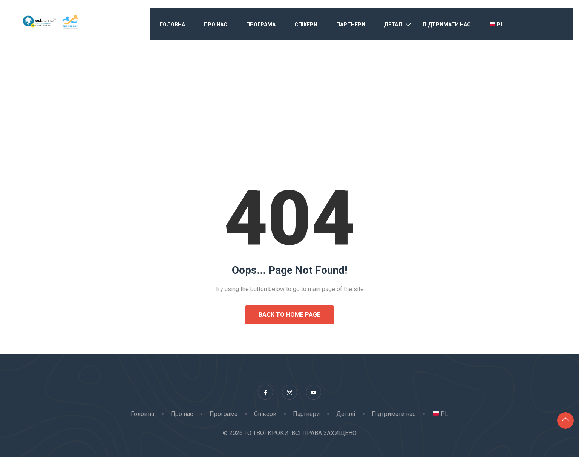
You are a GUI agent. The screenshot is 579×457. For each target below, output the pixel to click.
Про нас (215, 24)
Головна (172, 24)
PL (497, 24)
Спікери (305, 24)
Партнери (350, 24)
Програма (261, 24)
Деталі (394, 24)
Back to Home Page (289, 314)
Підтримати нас (447, 24)
